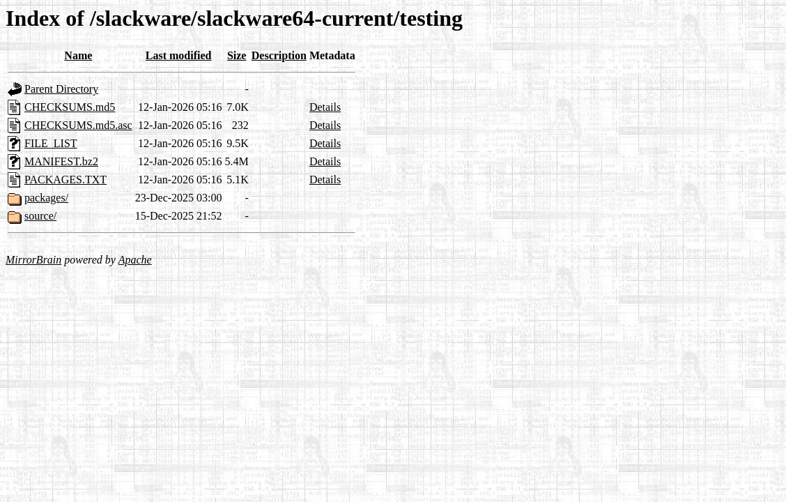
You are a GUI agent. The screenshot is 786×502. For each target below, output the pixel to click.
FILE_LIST (50, 143)
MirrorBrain (33, 260)
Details (325, 107)
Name (78, 55)
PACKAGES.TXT (65, 179)
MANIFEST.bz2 (61, 161)
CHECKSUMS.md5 (69, 107)
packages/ (46, 198)
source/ (40, 216)
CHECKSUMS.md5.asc (78, 125)
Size (237, 55)
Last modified (179, 55)
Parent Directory (61, 89)
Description (279, 55)
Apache (135, 260)
